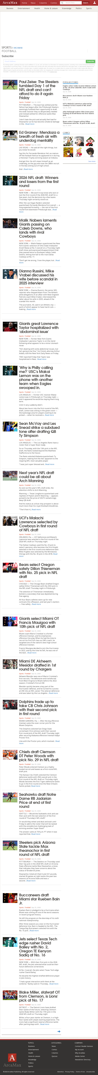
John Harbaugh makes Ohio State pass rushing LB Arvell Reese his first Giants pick (78, 113)
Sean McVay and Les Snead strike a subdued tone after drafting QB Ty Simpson (39, 429)
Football (27, 102)
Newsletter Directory (82, 1060)
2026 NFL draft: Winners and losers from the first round (38, 181)
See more (91, 161)
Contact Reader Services (84, 1046)
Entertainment (24, 8)
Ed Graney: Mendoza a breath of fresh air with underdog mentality (39, 136)
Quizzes (54, 1056)
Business (9, 8)
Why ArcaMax (80, 1053)
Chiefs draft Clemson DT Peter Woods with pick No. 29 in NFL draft (38, 755)
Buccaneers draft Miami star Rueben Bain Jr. (39, 899)
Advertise (60, 1072)
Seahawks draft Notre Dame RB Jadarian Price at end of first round (37, 800)
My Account (79, 1049)
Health (37, 8)
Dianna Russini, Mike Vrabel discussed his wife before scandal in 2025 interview (38, 277)
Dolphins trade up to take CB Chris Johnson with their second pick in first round (38, 707)
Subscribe (90, 61)
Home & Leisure (51, 8)
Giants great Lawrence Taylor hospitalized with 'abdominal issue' (38, 327)
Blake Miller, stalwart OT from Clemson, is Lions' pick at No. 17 (39, 996)
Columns (55, 1053)
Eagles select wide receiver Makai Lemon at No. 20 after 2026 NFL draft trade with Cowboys (79, 87)
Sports (89, 8)
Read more (29, 124)
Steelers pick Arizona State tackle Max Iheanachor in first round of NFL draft (37, 848)
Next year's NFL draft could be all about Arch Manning (36, 476)
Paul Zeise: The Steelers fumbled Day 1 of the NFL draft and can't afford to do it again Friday (38, 89)
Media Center (80, 1056)
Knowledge (66, 8)
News (54, 1046)
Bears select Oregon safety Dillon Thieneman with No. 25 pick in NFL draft (39, 570)
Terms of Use (80, 1072)
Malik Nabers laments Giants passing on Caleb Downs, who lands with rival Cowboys (37, 228)
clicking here (53, 71)
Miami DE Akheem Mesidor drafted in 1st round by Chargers (37, 665)
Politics (79, 8)
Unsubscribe (90, 1072)
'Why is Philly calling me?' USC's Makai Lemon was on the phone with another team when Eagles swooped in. (36, 377)
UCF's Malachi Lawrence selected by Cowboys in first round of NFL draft (38, 523)
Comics (54, 1049)
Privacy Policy (69, 1072)
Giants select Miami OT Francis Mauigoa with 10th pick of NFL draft (39, 622)
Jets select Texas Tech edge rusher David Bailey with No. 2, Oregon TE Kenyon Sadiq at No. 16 (38, 947)
